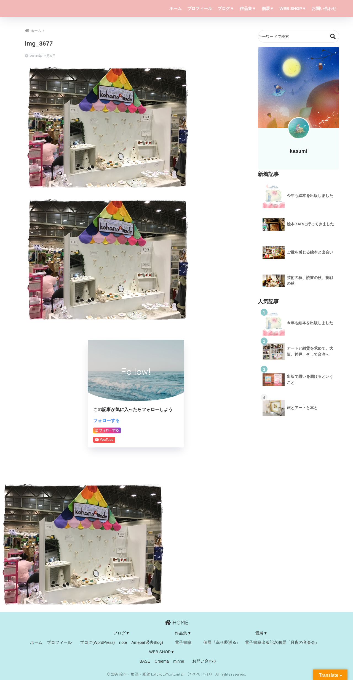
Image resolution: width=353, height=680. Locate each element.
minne (178, 661)
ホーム (175, 8)
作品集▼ (248, 8)
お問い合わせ (324, 8)
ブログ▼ (226, 8)
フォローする (106, 420)
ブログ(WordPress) (97, 642)
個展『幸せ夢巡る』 (221, 642)
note (123, 642)
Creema (162, 661)
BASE (145, 661)
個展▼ (268, 8)
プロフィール (199, 8)
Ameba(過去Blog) (147, 642)
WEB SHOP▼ (292, 8)
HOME (176, 622)
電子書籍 (183, 642)
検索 (333, 36)
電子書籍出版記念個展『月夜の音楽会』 (282, 642)
